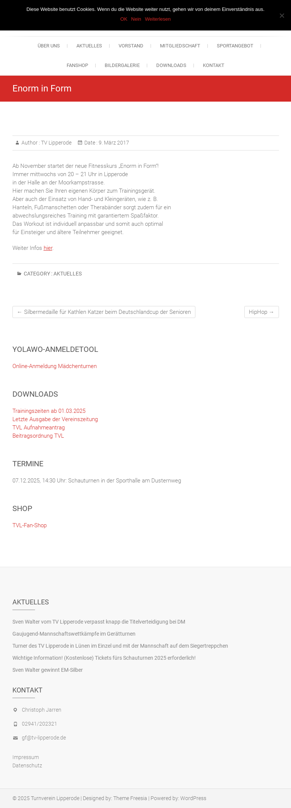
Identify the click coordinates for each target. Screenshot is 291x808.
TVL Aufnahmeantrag (38, 427)
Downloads (171, 65)
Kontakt (213, 65)
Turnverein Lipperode (55, 798)
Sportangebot (235, 46)
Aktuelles (89, 46)
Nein (136, 19)
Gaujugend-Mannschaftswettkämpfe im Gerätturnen (74, 634)
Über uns (49, 46)
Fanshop (77, 65)
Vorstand (131, 46)
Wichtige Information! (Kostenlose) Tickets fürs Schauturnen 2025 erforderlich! (104, 658)
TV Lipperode (56, 143)
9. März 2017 (113, 143)
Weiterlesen (158, 19)
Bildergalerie (122, 65)
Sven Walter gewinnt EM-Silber (47, 670)
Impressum (25, 757)
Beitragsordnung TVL (38, 435)
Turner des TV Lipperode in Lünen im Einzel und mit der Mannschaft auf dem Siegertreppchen (120, 646)
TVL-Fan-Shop (29, 525)
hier (48, 248)
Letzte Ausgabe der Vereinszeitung (55, 419)
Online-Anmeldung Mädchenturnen (54, 366)
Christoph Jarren (41, 710)
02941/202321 (39, 724)
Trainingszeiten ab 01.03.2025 (48, 411)
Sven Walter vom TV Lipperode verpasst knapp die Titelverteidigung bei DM (98, 622)
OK (124, 19)
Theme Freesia (130, 798)
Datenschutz (27, 765)
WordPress (193, 798)
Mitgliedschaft (180, 46)
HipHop (261, 312)
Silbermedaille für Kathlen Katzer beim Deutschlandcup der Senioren (104, 312)
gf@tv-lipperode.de (44, 738)
